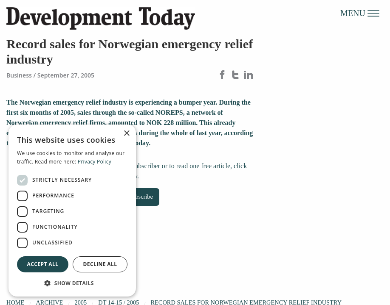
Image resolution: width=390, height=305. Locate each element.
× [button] (126, 133)
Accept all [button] (43, 264)
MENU (359, 13)
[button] (72, 283)
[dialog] (72, 211)
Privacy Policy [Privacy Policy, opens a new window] (94, 161)
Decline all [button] (100, 264)
